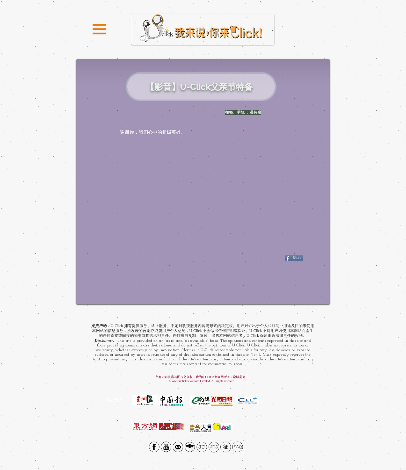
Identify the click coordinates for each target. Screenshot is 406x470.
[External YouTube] (203, 194)
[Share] (294, 258)
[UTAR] (189, 446)
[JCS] (213, 446)
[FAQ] (237, 446)
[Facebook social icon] (154, 446)
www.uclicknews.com (185, 381)
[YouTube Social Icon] (166, 446)
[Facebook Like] (267, 257)
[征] (225, 446)
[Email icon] (178, 446)
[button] (99, 29)
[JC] (201, 446)
